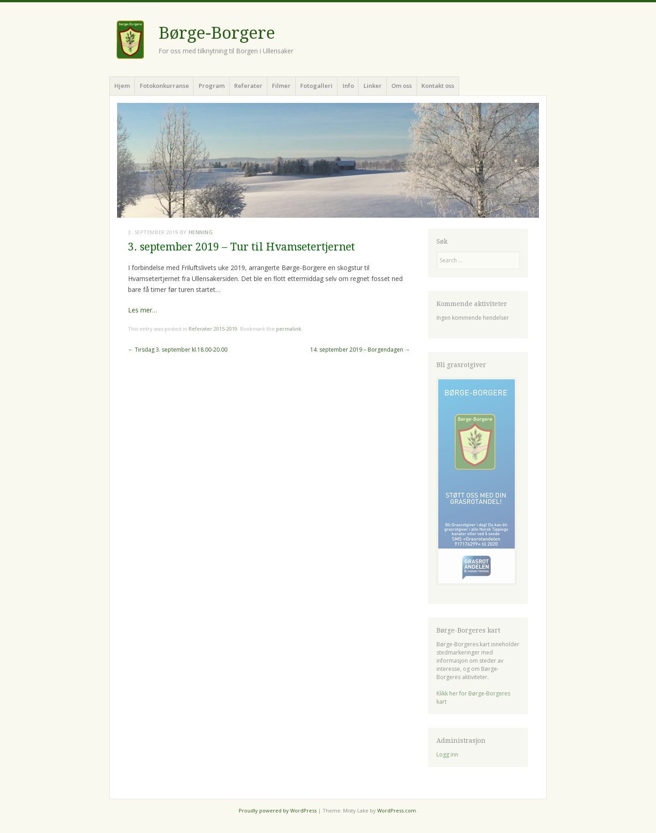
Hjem (122, 86)
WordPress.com (396, 810)
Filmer (281, 86)
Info (348, 86)
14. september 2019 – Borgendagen (360, 349)
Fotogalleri (316, 86)
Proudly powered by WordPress (278, 810)
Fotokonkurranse (164, 86)
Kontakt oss (437, 86)
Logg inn (447, 754)
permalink (288, 328)
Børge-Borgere (217, 33)
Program (212, 86)
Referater (248, 86)
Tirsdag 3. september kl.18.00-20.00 (177, 349)
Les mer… (142, 310)
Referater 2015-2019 (213, 328)
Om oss (401, 86)
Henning (201, 232)
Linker (373, 86)
